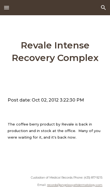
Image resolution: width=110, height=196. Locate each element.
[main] (55, 51)
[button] (6, 7)
